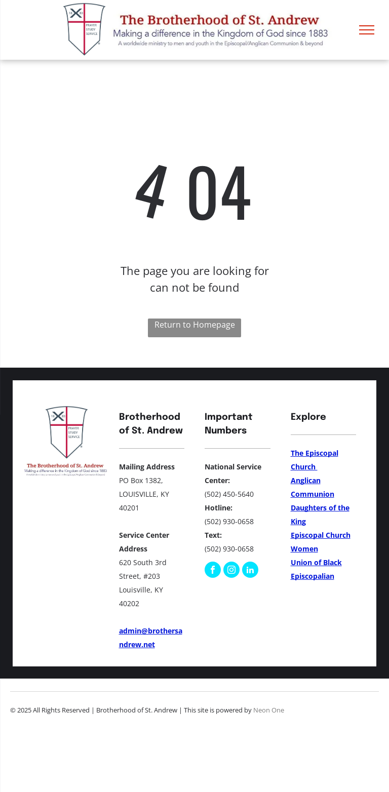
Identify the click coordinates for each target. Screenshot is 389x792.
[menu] (367, 30)
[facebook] (213, 571)
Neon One (268, 710)
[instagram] (231, 571)
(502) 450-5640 (229, 494)
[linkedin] (250, 571)
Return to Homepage (194, 324)
